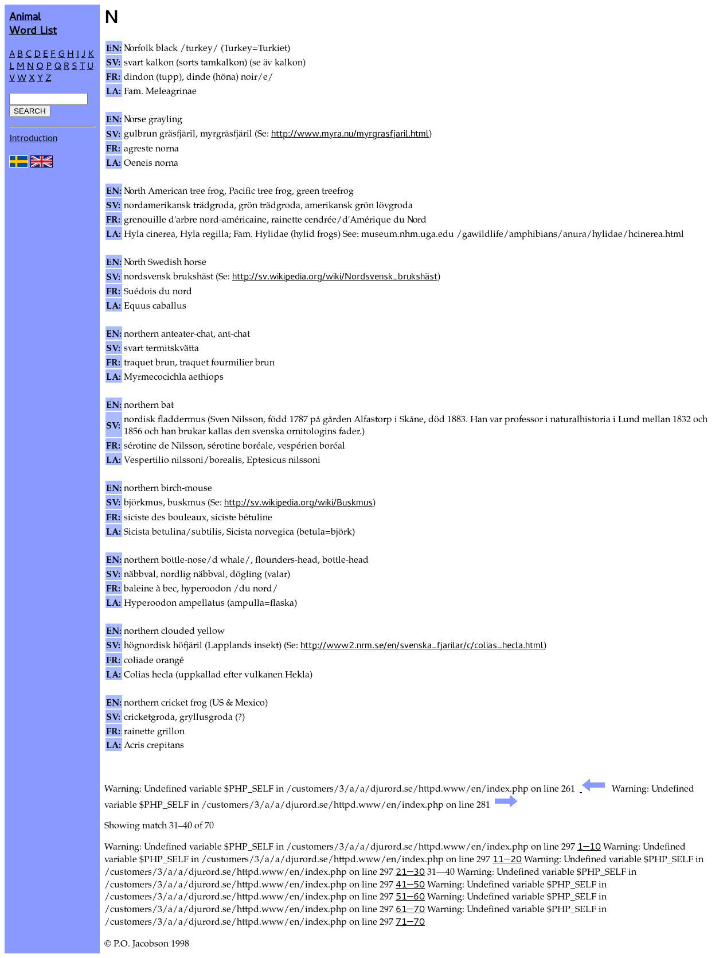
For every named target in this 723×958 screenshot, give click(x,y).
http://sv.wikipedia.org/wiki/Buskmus (298, 502)
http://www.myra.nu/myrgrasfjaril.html (350, 133)
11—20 (507, 858)
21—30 (410, 871)
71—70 (410, 921)
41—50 (410, 884)
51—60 (410, 896)
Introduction (33, 137)
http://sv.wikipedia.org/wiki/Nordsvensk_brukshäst (334, 276)
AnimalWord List (33, 23)
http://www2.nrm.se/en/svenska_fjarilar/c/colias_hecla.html (422, 644)
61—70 (410, 908)
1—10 (589, 846)
